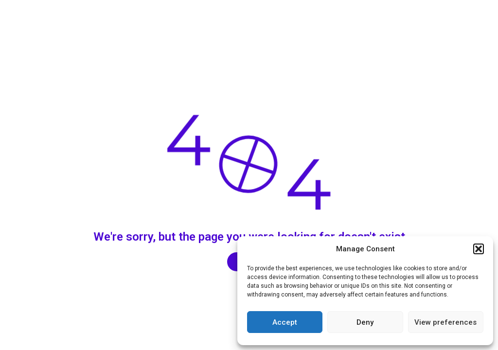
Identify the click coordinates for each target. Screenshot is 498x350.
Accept (284, 322)
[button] (478, 249)
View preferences (445, 322)
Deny (365, 322)
